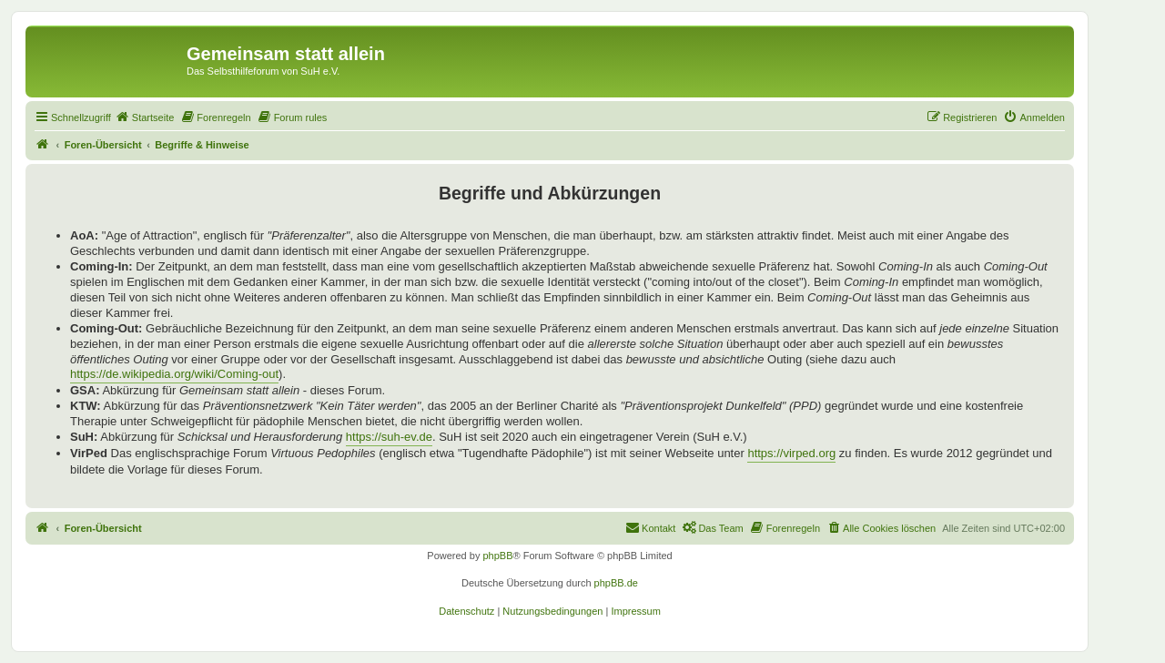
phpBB (497, 555)
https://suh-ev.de (389, 437)
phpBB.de (616, 582)
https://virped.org (791, 453)
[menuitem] (145, 117)
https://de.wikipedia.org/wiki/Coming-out (174, 374)
